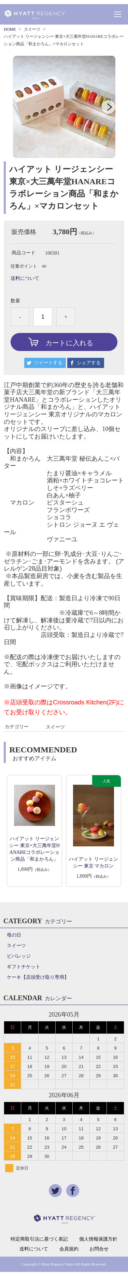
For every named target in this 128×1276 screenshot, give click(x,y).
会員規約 (69, 1249)
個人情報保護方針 (98, 1239)
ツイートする (48, 362)
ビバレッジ (19, 956)
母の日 (14, 935)
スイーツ (32, 29)
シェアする (89, 362)
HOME (10, 29)
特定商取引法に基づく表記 (39, 1239)
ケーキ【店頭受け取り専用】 (38, 977)
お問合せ (99, 1249)
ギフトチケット (23, 966)
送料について (25, 278)
